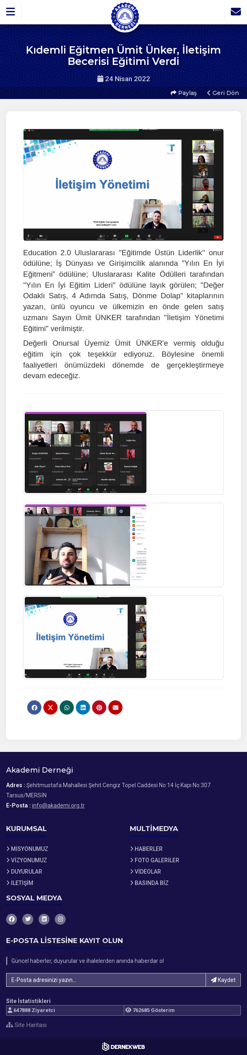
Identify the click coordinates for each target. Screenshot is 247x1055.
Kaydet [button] (223, 980)
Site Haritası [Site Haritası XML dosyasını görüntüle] (26, 1025)
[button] (10, 12)
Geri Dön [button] (223, 93)
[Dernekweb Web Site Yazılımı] (123, 1046)
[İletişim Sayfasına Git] (235, 12)
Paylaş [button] (184, 93)
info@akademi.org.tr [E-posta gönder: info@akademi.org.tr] (58, 805)
